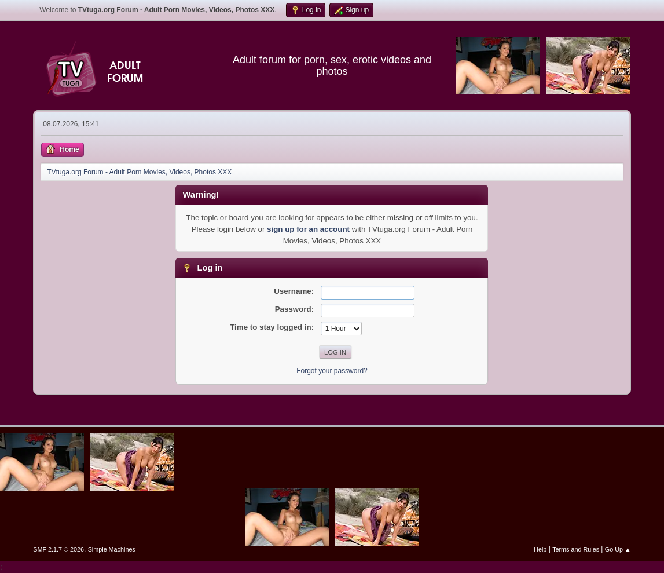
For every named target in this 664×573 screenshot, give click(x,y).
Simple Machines (111, 549)
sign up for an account (308, 229)
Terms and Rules (575, 549)
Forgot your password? (332, 371)
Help (540, 549)
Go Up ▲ (618, 549)
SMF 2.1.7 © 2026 (58, 549)
